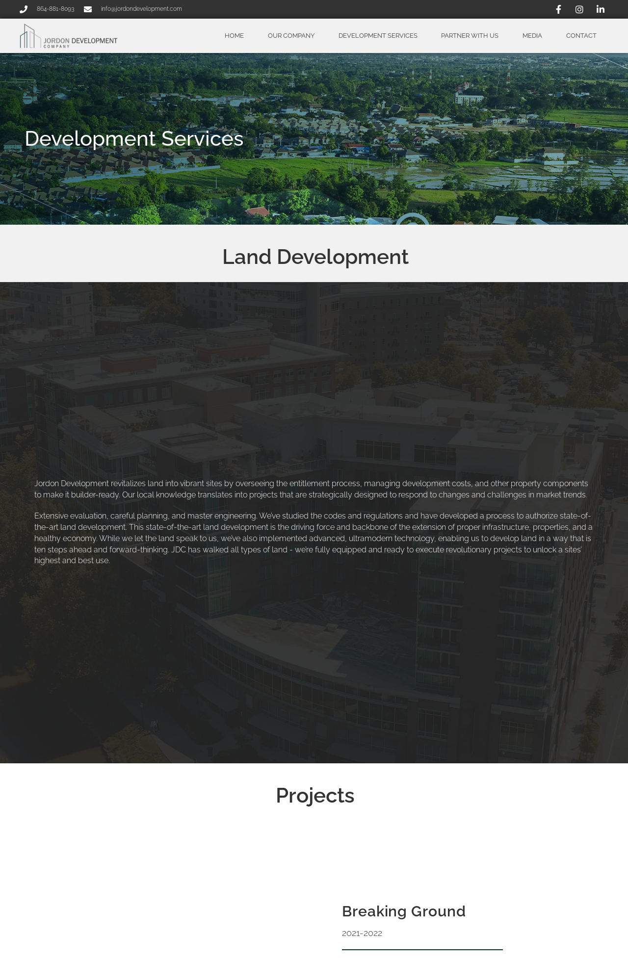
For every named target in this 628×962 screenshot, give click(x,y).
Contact (581, 35)
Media (532, 35)
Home (234, 35)
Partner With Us (469, 35)
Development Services (378, 35)
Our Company (291, 35)
